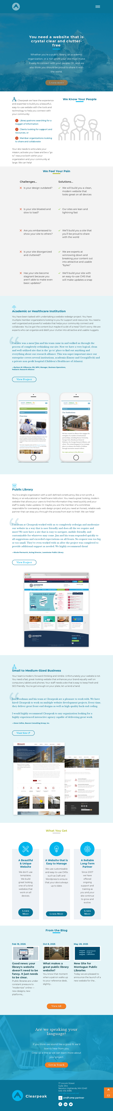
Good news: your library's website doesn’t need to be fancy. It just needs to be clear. (25, 970)
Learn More (25, 912)
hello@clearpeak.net (68, 1093)
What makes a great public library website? (56, 967)
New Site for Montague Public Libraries (85, 967)
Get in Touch (56, 1065)
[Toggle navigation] (98, 6)
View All (56, 1006)
